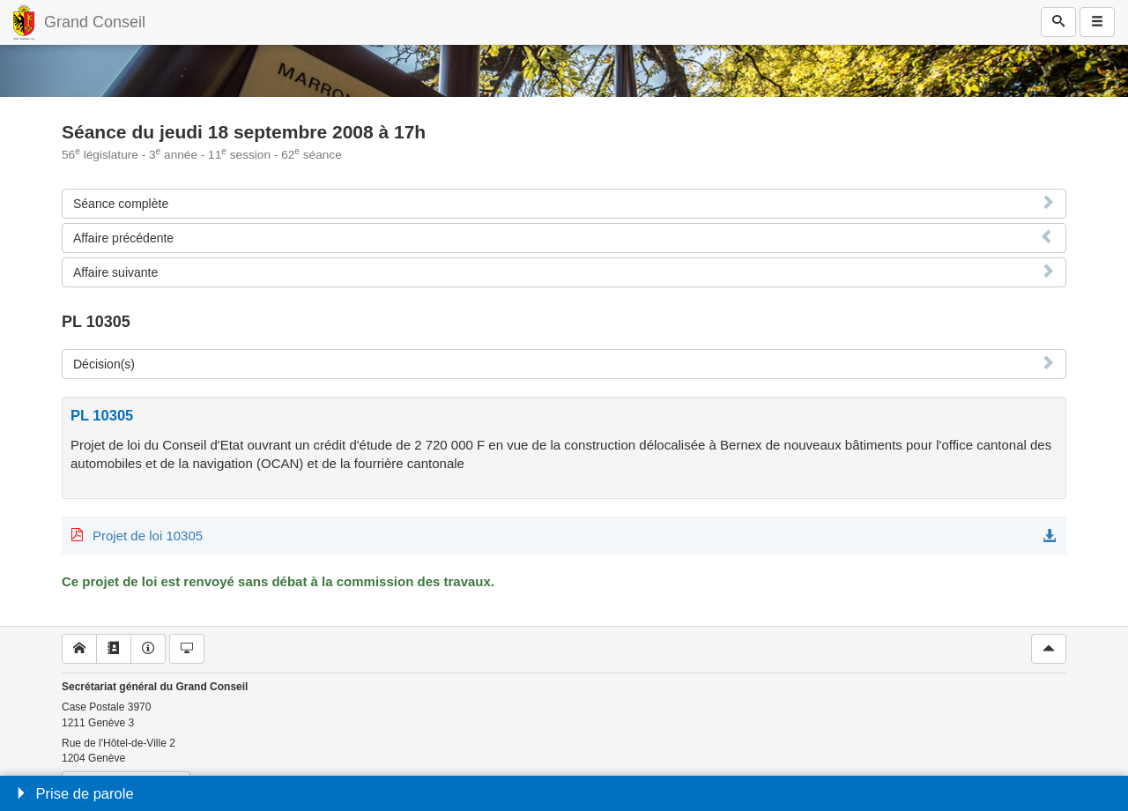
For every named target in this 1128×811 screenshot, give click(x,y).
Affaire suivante (115, 272)
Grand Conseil (94, 22)
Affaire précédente (123, 238)
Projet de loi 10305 (148, 535)
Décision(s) (104, 364)
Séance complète (120, 204)
